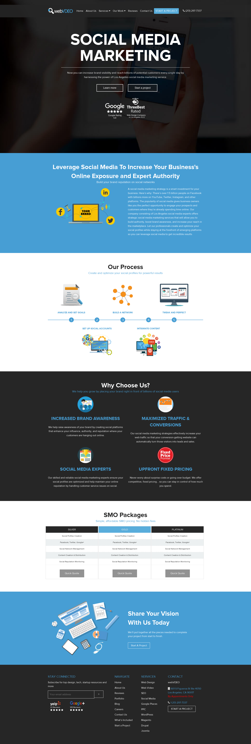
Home (80, 11)
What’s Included (124, 720)
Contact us (146, 11)
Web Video (147, 687)
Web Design (148, 682)
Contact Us (121, 714)
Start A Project (139, 645)
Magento (146, 720)
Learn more (109, 87)
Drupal (145, 725)
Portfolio (119, 698)
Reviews (133, 11)
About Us (91, 11)
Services (104, 11)
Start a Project (122, 725)
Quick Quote (72, 573)
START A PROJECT (166, 11)
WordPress (147, 714)
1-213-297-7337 (179, 702)
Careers (119, 709)
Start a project (143, 87)
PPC (143, 709)
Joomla (145, 730)
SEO (143, 693)
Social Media (148, 698)
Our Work (119, 11)
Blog (117, 704)
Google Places (149, 704)
